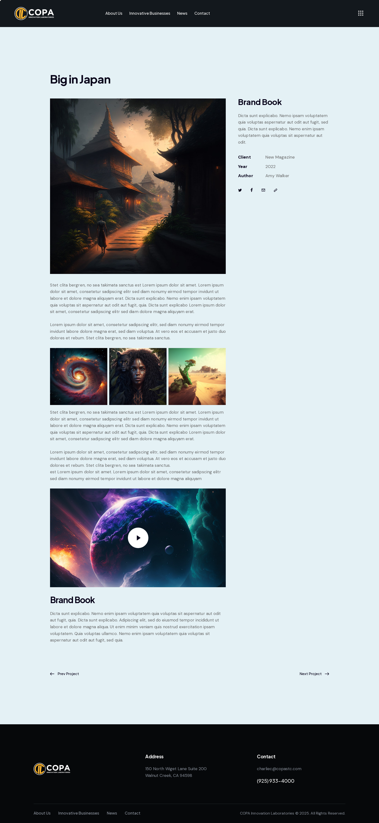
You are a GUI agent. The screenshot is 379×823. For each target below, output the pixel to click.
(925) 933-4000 (275, 781)
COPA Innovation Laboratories (267, 813)
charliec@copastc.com (279, 768)
